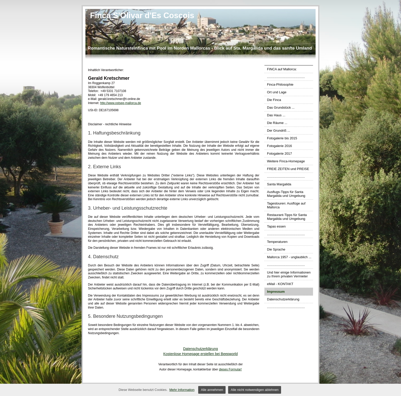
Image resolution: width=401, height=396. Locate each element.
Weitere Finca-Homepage (286, 161)
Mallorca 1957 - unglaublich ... (289, 257)
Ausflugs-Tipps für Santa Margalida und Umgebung (286, 194)
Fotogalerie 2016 (279, 146)
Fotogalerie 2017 (279, 153)
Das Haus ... (276, 115)
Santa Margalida (279, 184)
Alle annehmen (212, 390)
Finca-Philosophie (280, 84)
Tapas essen (276, 226)
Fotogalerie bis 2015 (282, 138)
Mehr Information (181, 390)
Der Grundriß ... (278, 130)
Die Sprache (276, 249)
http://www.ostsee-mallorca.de (120, 103)
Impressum (276, 291)
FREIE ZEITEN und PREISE (288, 169)
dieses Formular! (230, 369)
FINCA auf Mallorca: (282, 69)
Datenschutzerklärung (283, 299)
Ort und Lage (276, 92)
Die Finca (274, 100)
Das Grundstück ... (281, 107)
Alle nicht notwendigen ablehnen (255, 390)
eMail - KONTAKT (280, 284)
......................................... (286, 77)
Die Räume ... (277, 123)
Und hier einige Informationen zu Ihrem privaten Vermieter (289, 274)
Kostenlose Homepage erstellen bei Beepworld (200, 354)
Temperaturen (277, 242)
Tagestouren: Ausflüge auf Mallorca (286, 205)
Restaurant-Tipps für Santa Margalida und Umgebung (287, 217)
